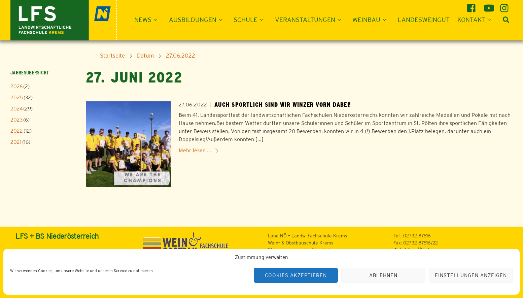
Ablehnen (383, 275)
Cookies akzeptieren (296, 275)
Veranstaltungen (310, 19)
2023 (16, 120)
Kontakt (476, 19)
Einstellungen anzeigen (471, 275)
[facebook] (472, 5)
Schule (251, 19)
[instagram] (505, 5)
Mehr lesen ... (195, 150)
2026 (16, 86)
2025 (16, 97)
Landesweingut (424, 19)
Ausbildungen (197, 19)
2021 (16, 142)
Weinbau (371, 19)
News (148, 19)
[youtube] (489, 5)
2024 (16, 108)
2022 (16, 131)
